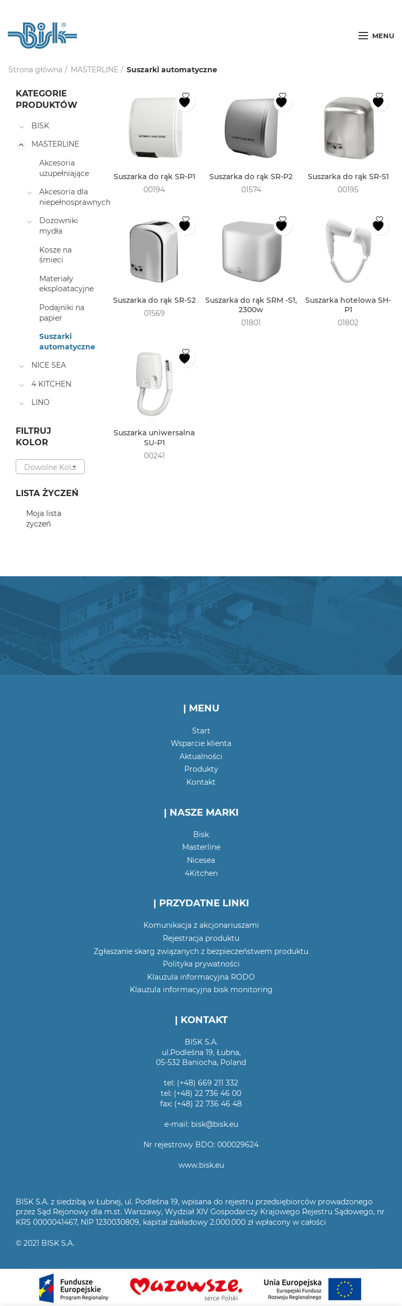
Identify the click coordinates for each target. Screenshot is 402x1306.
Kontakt (201, 782)
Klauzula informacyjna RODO (201, 977)
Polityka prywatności (201, 964)
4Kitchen (201, 873)
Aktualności (201, 756)
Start (201, 731)
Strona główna (35, 69)
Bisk (201, 834)
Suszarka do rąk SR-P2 (251, 176)
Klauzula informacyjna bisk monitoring (201, 989)
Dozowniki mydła (58, 226)
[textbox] (50, 467)
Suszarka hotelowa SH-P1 (348, 304)
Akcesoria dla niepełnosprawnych (74, 197)
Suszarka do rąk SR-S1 (348, 176)
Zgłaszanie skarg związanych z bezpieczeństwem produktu (201, 951)
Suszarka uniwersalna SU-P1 (154, 437)
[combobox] (50, 466)
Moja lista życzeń (43, 519)
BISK (40, 125)
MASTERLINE (94, 69)
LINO (40, 402)
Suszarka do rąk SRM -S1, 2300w (251, 304)
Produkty (201, 769)
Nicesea (201, 860)
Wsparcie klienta (201, 743)
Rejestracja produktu (201, 938)
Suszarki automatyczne (67, 342)
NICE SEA (48, 365)
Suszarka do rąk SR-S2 (154, 300)
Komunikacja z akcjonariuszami (201, 925)
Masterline (201, 847)
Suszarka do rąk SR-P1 (154, 176)
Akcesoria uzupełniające (64, 168)
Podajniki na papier (61, 313)
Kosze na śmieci (55, 255)
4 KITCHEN (51, 384)
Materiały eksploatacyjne (66, 284)
